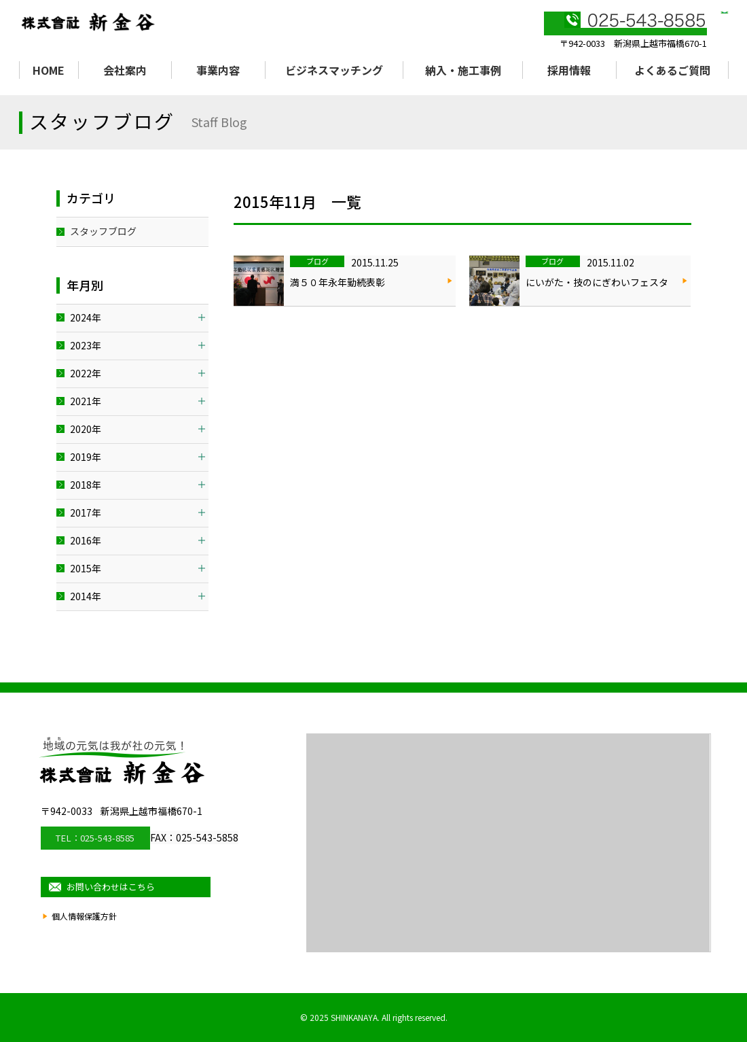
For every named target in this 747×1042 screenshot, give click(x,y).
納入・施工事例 (463, 70)
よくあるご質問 (672, 70)
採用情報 (569, 70)
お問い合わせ (671, 27)
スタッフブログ (103, 231)
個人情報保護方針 (87, 918)
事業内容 (218, 70)
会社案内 (125, 70)
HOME (49, 70)
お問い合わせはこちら (132, 883)
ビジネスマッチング (334, 70)
